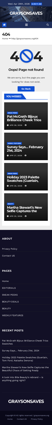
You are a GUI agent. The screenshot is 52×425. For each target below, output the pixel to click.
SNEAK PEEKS (12, 113)
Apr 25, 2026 (16, 216)
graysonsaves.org (41, 415)
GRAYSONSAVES (26, 13)
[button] (48, 24)
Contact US (8, 255)
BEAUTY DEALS (10, 301)
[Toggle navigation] (26, 25)
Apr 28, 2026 (16, 125)
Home (5, 38)
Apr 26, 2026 (16, 186)
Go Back (26, 88)
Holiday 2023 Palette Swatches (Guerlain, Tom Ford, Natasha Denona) (23, 182)
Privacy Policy (9, 249)
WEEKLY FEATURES (14, 143)
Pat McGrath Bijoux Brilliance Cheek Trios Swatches (24, 120)
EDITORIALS (9, 288)
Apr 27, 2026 (16, 156)
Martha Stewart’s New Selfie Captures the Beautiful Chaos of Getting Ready (24, 212)
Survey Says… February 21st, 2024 (25, 148)
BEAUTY (10, 204)
